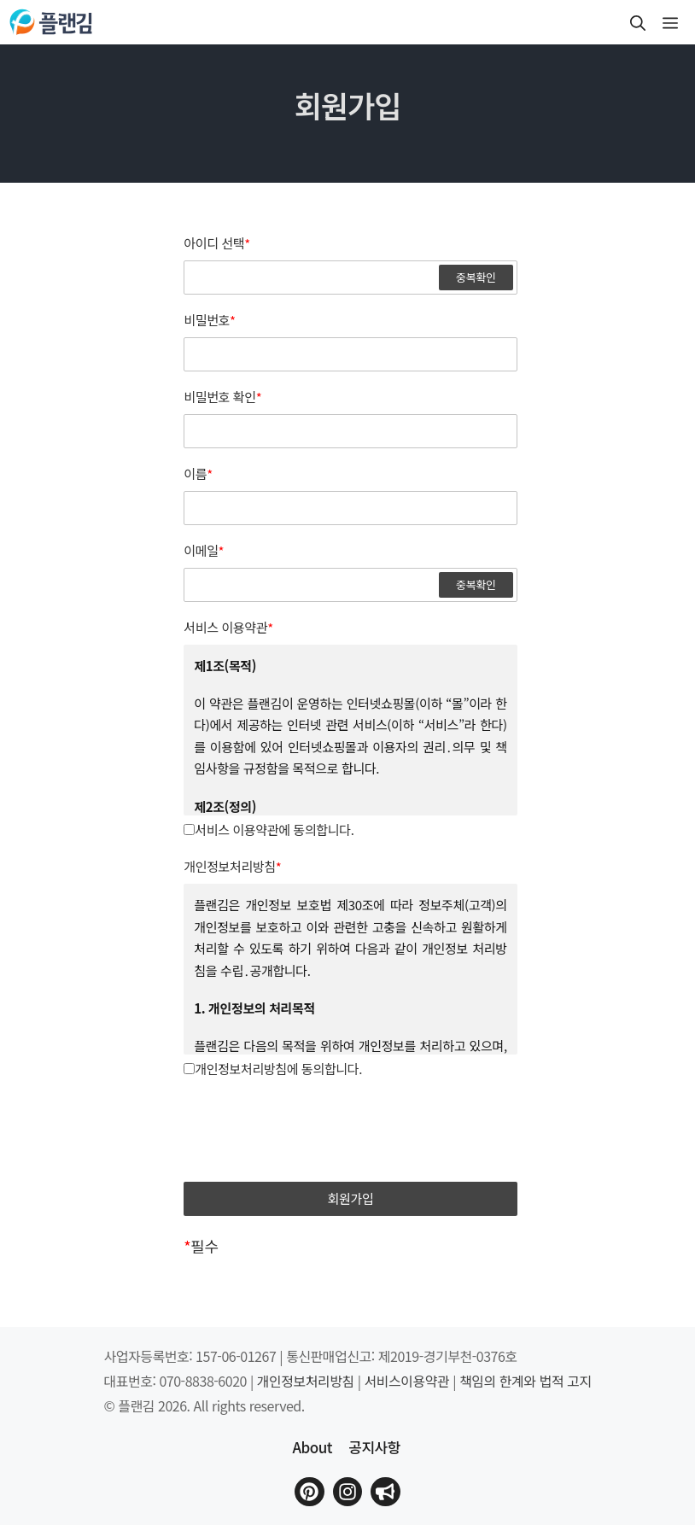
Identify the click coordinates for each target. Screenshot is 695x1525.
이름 (198, 473)
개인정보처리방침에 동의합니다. (273, 1069)
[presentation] (351, 1131)
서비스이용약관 (407, 1380)
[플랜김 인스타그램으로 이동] (347, 1491)
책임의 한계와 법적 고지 (525, 1380)
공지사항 (374, 1447)
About (311, 1447)
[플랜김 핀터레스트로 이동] (309, 1491)
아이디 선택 (217, 243)
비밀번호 (209, 320)
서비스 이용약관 (228, 627)
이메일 (204, 550)
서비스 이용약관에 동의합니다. (268, 829)
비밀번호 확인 (222, 397)
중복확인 (476, 277)
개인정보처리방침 (232, 866)
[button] (638, 22)
